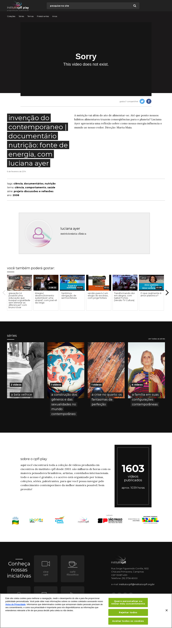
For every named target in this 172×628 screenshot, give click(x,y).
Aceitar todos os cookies (128, 622)
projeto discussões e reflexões (33, 191)
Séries (21, 16)
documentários (34, 183)
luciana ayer (70, 228)
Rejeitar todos (128, 614)
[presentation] (19, 283)
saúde (51, 187)
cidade (39, 278)
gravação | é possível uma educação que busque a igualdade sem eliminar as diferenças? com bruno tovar (19, 300)
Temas (30, 16)
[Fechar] (166, 612)
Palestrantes (43, 16)
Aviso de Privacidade (15, 606)
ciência (18, 183)
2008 (16, 195)
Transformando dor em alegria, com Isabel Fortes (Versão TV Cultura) (124, 296)
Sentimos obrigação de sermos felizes (69, 295)
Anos (54, 16)
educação (14, 278)
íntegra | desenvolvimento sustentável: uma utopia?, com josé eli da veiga (46, 298)
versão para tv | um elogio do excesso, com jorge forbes (98, 295)
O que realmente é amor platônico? (150, 294)
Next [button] (167, 292)
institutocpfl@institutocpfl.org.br (137, 584)
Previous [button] (4, 292)
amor (143, 278)
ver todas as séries (156, 339)
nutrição (50, 183)
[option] (19, 293)
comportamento (35, 187)
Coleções (11, 16)
